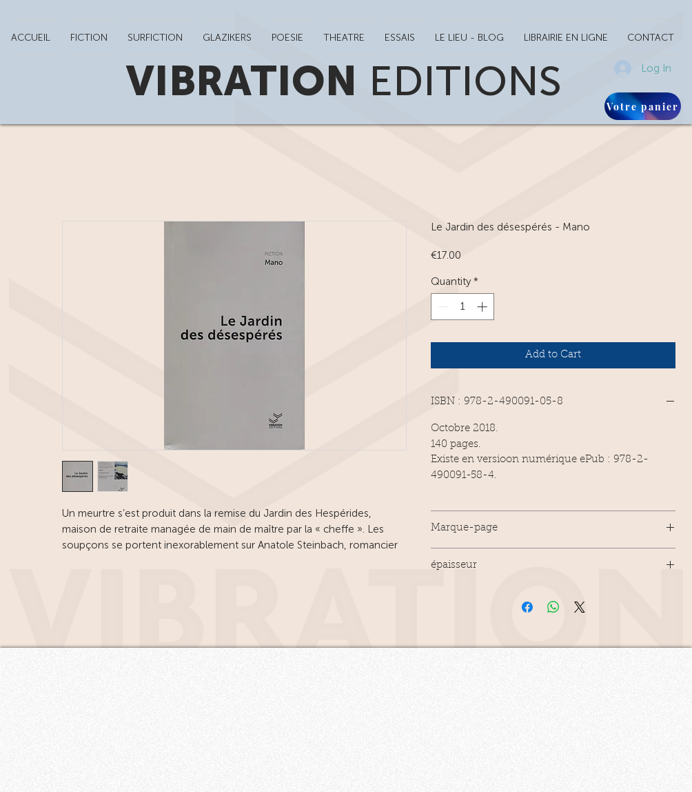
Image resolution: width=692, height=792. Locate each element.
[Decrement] (442, 306)
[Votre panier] (642, 106)
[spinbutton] (462, 306)
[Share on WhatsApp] (553, 607)
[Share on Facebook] (527, 607)
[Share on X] (579, 607)
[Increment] (483, 306)
